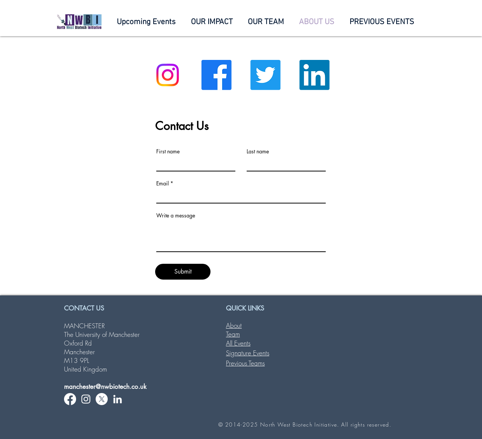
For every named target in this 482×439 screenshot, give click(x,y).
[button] (265, 22)
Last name (258, 151)
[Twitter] (265, 75)
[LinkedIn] (314, 75)
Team (233, 334)
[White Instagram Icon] (86, 399)
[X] (102, 399)
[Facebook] (216, 75)
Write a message (175, 215)
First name (168, 151)
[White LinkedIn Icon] (117, 399)
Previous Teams (245, 363)
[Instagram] (168, 75)
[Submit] (182, 272)
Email (162, 183)
